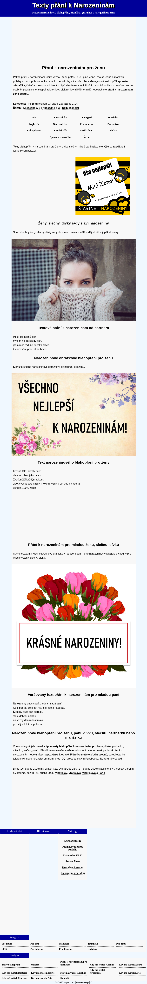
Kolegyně (86, 117)
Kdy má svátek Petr (41, 978)
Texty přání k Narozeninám (73, 5)
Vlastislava (89, 773)
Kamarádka (60, 117)
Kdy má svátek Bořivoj (43, 972)
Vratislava (75, 773)
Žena (87, 137)
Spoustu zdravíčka (60, 137)
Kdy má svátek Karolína (73, 972)
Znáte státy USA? (73, 855)
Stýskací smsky (72, 840)
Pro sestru (113, 124)
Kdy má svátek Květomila (97, 971)
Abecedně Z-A (51, 108)
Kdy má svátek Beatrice (14, 972)
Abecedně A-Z (31, 108)
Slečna (113, 130)
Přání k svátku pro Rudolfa (72, 848)
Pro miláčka (87, 124)
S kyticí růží (60, 130)
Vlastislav (61, 773)
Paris (102, 773)
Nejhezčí (34, 124)
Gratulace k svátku (72, 867)
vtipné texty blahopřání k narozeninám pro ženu (73, 746)
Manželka (113, 117)
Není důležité (60, 124)
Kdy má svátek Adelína (102, 964)
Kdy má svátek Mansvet (14, 978)
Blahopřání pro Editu (73, 873)
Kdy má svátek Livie (130, 972)
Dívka (34, 117)
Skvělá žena (86, 130)
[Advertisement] (74, 39)
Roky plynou (34, 130)
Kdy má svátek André (130, 964)
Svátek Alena (73, 861)
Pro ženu (32, 103)
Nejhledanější (70, 108)
